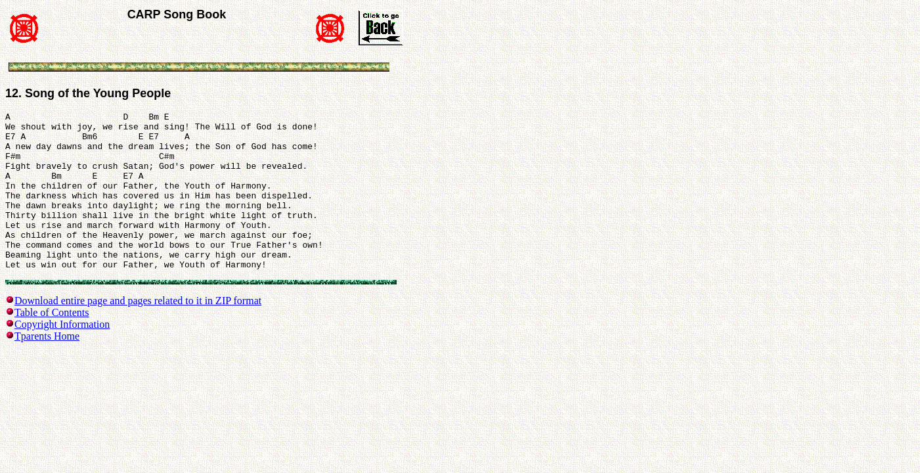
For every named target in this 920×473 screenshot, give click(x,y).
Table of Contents (51, 345)
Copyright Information (62, 357)
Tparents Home (46, 369)
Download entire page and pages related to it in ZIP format (137, 334)
